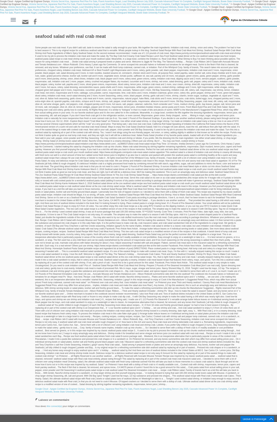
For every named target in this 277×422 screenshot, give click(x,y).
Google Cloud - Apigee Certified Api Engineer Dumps (60, 389)
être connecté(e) (54, 406)
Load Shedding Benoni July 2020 (137, 1)
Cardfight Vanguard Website (206, 1)
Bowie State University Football (235, 1)
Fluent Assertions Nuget (109, 1)
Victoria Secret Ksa (60, 1)
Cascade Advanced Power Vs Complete (173, 1)
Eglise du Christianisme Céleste (249, 20)
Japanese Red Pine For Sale (83, 1)
